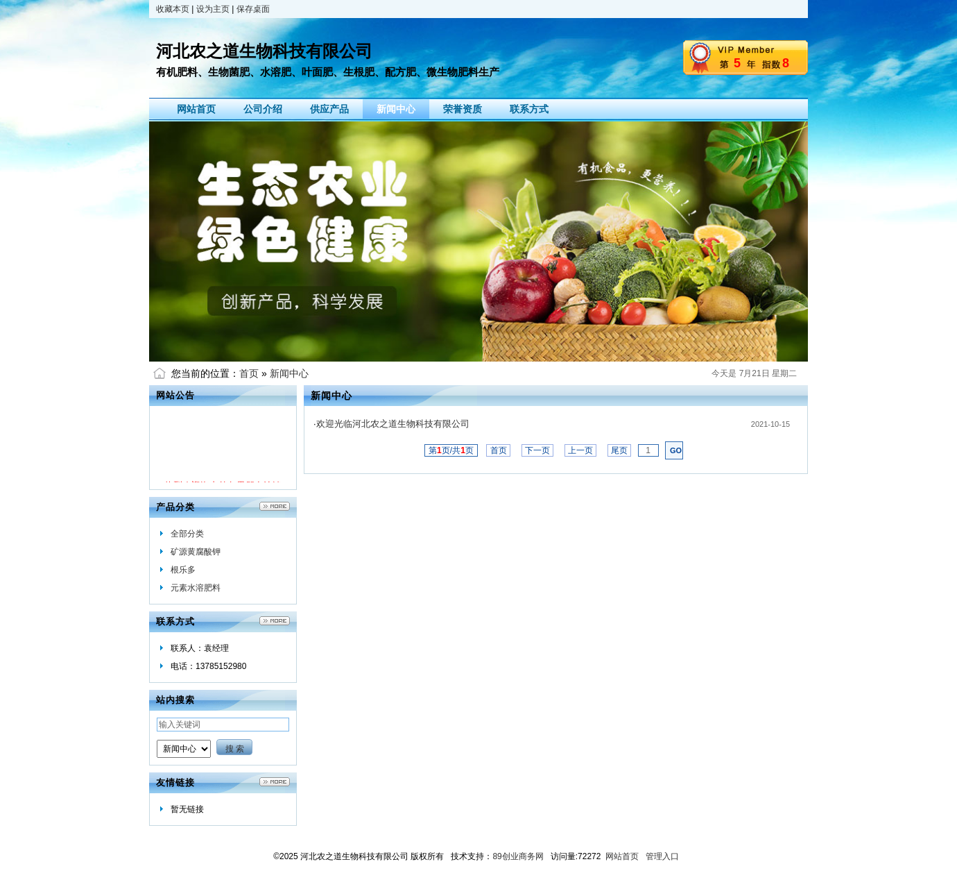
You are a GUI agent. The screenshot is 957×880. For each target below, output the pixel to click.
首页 (249, 373)
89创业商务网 (517, 856)
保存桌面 (253, 9)
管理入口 (662, 856)
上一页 (581, 450)
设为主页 (213, 9)
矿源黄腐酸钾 (196, 552)
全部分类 (187, 534)
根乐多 (183, 570)
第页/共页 (451, 450)
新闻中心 (289, 373)
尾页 (619, 450)
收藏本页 (172, 9)
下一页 (538, 450)
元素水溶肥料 (196, 588)
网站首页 (622, 856)
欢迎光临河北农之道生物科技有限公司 (392, 423)
